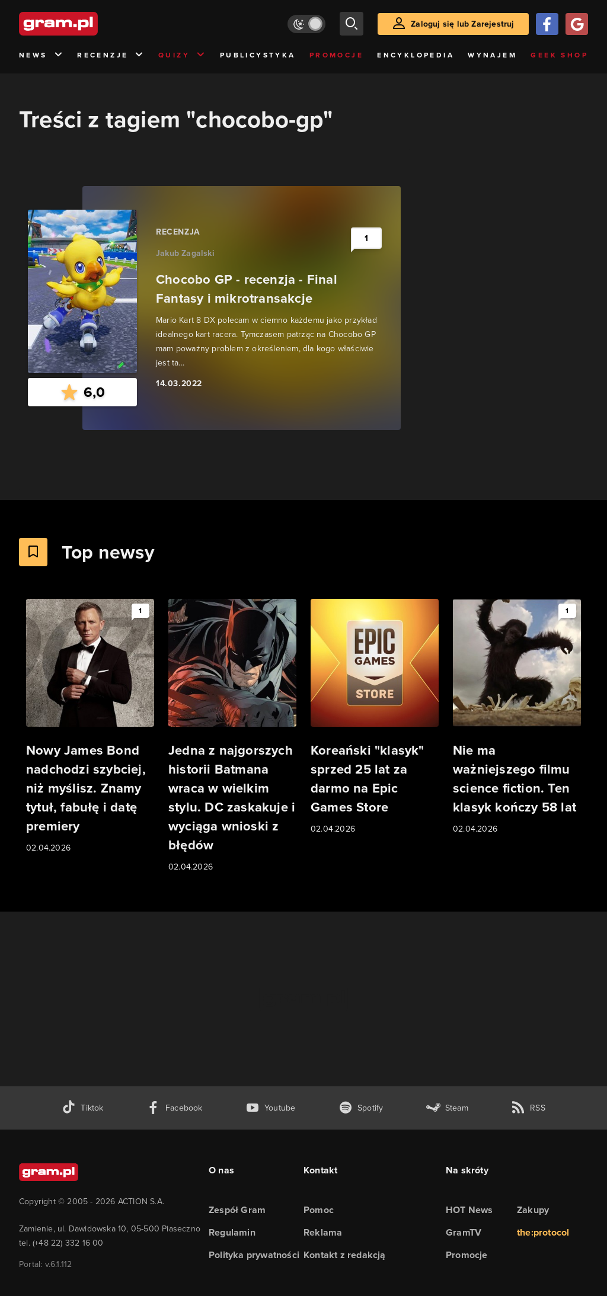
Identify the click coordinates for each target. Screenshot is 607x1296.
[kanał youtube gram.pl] (270, 1108)
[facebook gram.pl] (174, 1108)
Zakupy (533, 1210)
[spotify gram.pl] (361, 1108)
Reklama (323, 1232)
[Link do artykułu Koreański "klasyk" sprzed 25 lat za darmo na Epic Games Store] (375, 717)
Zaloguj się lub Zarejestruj (462, 24)
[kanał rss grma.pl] (528, 1108)
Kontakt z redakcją (345, 1255)
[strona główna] (87, 24)
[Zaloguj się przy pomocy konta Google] (577, 24)
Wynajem (492, 55)
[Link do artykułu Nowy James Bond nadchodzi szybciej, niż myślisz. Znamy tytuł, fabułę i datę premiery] (90, 727)
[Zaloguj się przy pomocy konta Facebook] (547, 24)
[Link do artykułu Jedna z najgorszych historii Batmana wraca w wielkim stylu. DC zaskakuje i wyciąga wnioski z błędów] (232, 736)
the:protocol (543, 1232)
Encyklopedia (415, 55)
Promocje (336, 55)
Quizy (182, 55)
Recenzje (111, 55)
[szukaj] (351, 24)
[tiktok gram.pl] (82, 1108)
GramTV (463, 1232)
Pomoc (319, 1210)
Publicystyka (258, 55)
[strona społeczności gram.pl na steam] (447, 1108)
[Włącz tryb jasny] (306, 24)
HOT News (469, 1210)
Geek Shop (559, 55)
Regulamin (232, 1232)
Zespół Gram (237, 1210)
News (41, 55)
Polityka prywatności (254, 1255)
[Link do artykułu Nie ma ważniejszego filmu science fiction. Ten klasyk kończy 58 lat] (517, 717)
